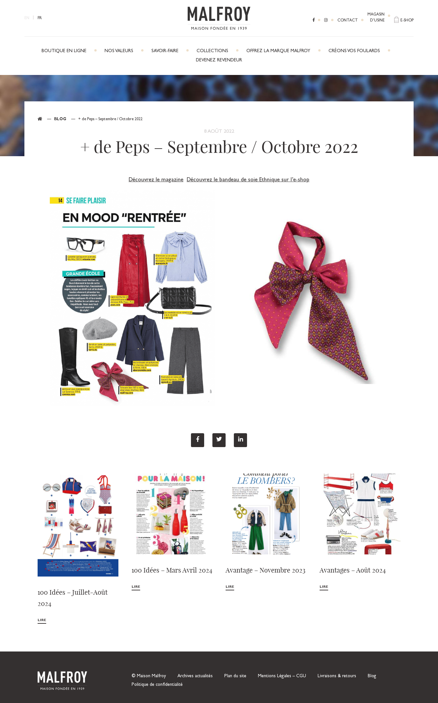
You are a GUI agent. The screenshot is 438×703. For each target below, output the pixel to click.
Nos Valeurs (119, 51)
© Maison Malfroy (149, 676)
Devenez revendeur (219, 60)
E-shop (407, 21)
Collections (212, 51)
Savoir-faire (164, 51)
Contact (347, 21)
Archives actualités (195, 676)
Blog (60, 120)
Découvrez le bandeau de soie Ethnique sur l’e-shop (248, 180)
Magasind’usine (376, 18)
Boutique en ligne (64, 51)
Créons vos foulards (354, 51)
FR (40, 18)
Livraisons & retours (337, 676)
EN (26, 18)
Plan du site (235, 676)
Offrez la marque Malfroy (278, 51)
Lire (42, 620)
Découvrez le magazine (156, 180)
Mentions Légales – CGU (282, 676)
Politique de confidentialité (157, 685)
